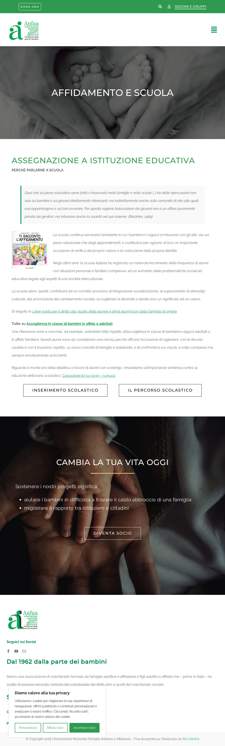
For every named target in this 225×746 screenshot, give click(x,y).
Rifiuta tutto (55, 728)
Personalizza (28, 728)
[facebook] (8, 651)
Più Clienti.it (191, 739)
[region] (57, 711)
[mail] (24, 651)
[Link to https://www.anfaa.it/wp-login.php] (169, 6)
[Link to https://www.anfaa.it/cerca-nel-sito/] (160, 6)
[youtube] (16, 651)
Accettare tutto (84, 728)
